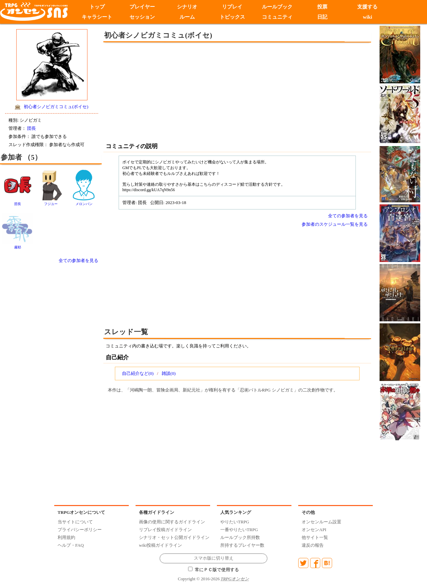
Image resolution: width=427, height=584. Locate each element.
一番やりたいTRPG (239, 529)
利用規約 (66, 537)
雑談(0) (169, 373)
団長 (31, 128)
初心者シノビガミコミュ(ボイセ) (56, 106)
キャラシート (97, 17)
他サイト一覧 (315, 537)
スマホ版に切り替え (213, 558)
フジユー (51, 204)
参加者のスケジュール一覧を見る (335, 224)
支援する (367, 6)
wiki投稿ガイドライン (160, 545)
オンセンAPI (314, 529)
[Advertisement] (181, 91)
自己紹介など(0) (138, 373)
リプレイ (232, 6)
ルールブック (277, 6)
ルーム (187, 17)
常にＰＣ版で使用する (213, 569)
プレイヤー (142, 6)
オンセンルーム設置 (321, 521)
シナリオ (187, 6)
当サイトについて (75, 521)
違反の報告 (313, 545)
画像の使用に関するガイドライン (172, 521)
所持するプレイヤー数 (242, 545)
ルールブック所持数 (240, 537)
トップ (97, 6)
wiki (367, 17)
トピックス (232, 17)
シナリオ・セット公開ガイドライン (174, 537)
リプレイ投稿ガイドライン (165, 529)
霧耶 (17, 247)
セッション (142, 17)
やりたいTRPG (234, 521)
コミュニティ (277, 17)
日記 (322, 17)
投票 (322, 6)
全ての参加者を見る (78, 260)
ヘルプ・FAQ (71, 545)
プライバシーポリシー (80, 529)
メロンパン (84, 204)
